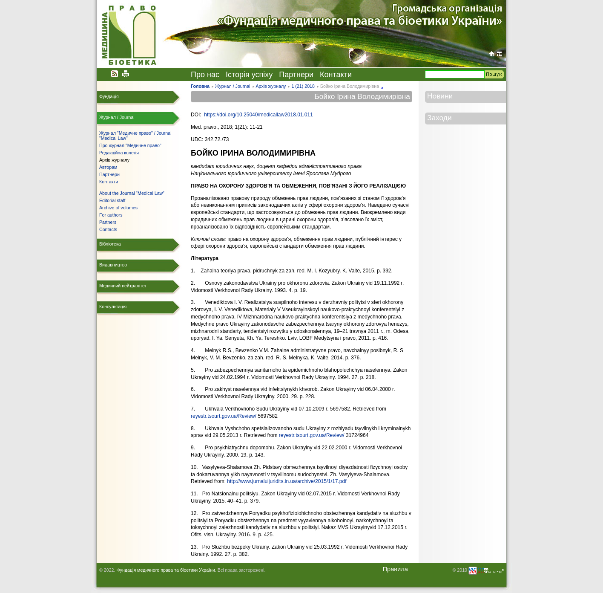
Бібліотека (110, 243)
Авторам (108, 167)
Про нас (205, 74)
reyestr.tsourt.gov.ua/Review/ (223, 416)
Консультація (112, 306)
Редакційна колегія (119, 152)
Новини (440, 96)
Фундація (109, 96)
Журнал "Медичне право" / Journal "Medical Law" (135, 135)
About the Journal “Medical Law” (131, 193)
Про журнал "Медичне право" (130, 145)
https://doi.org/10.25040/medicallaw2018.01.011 (258, 115)
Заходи (439, 117)
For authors (111, 214)
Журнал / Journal (232, 86)
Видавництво (113, 264)
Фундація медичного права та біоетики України (165, 570)
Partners (107, 222)
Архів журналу (271, 86)
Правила (395, 569)
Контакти (336, 74)
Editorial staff (112, 200)
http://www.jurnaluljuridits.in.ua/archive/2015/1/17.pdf (286, 481)
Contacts (108, 229)
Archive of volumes (118, 207)
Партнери (296, 74)
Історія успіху (249, 74)
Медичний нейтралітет (122, 285)
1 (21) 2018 (303, 86)
